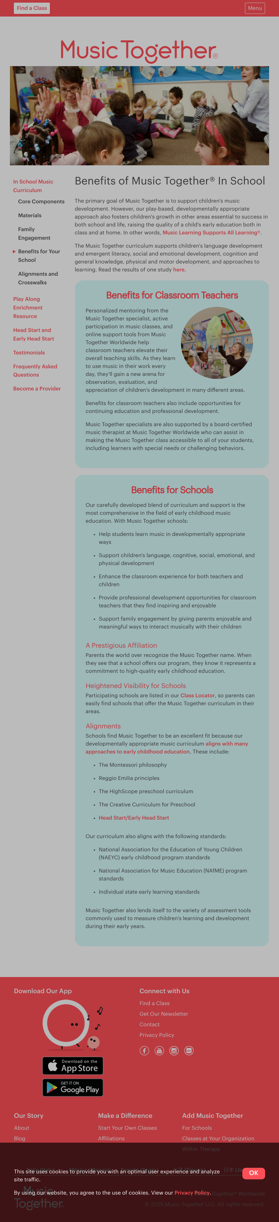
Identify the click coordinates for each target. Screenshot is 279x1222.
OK (253, 1173)
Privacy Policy (192, 1193)
